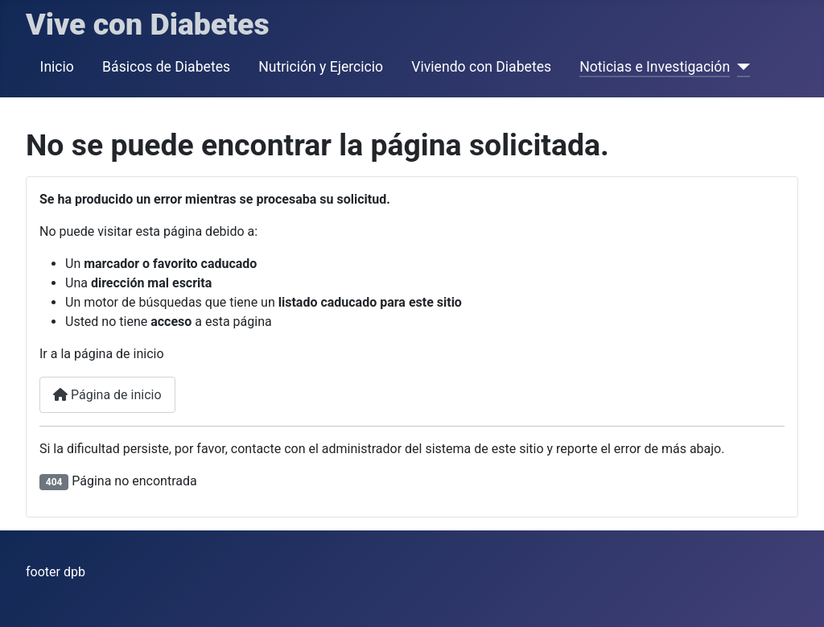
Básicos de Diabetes (166, 67)
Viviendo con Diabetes (481, 67)
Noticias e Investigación (654, 67)
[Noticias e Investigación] (740, 66)
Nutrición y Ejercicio (320, 67)
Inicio (57, 67)
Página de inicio (107, 394)
